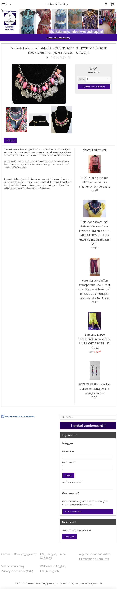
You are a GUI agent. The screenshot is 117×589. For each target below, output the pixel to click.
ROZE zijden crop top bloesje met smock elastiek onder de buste (94, 182)
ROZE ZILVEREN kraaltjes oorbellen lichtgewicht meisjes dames (94, 389)
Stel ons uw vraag (12, 566)
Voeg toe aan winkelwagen (93, 86)
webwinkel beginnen (69, 583)
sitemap (51, 583)
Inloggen (68, 475)
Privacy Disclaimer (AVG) (17, 571)
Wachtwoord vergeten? (72, 482)
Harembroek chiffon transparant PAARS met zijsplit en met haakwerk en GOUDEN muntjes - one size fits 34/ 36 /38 (94, 289)
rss (58, 583)
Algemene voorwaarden (94, 554)
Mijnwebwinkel (96, 583)
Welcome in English (53, 566)
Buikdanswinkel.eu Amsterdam (18, 416)
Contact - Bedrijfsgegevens (19, 554)
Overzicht (10, 140)
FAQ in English (49, 571)
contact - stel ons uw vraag (58, 37)
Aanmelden (69, 536)
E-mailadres (68, 451)
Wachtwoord (68, 462)
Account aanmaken (73, 511)
